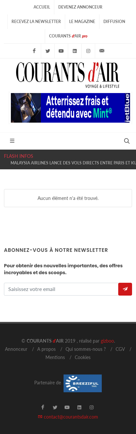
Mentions (55, 357)
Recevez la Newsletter (36, 21)
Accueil (42, 7)
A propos (46, 349)
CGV (120, 349)
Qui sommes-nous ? (86, 349)
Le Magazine (82, 21)
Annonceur (16, 349)
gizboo (107, 341)
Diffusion (114, 21)
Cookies (83, 357)
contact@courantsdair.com (68, 417)
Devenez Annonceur (80, 7)
